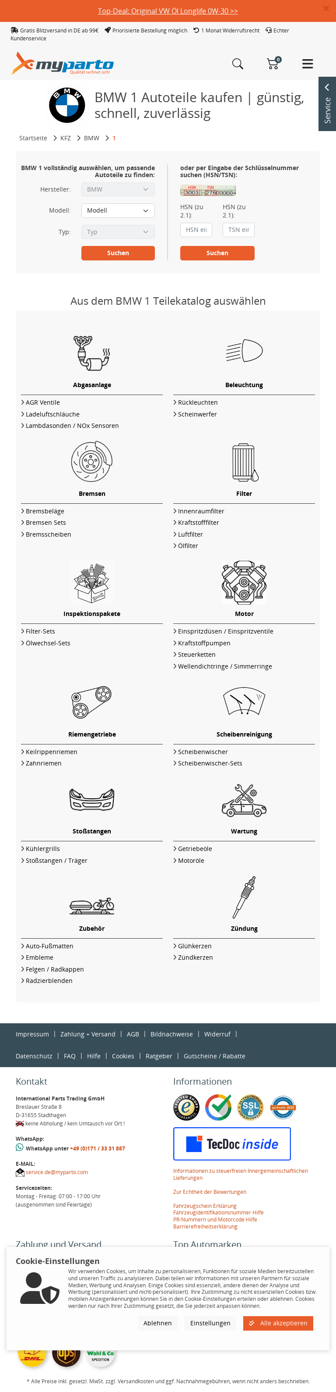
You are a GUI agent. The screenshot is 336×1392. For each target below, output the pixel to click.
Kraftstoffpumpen (204, 643)
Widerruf (217, 1034)
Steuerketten (197, 654)
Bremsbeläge (45, 511)
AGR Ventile (43, 402)
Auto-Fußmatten (50, 946)
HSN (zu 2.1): (191, 211)
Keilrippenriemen (51, 752)
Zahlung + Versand (88, 1034)
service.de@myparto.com (57, 1172)
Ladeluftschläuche (53, 414)
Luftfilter (190, 534)
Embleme (39, 957)
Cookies (123, 1056)
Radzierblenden (49, 980)
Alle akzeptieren (278, 1323)
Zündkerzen (195, 957)
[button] (329, 9)
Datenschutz (34, 1056)
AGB (133, 1034)
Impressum (32, 1034)
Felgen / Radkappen (55, 969)
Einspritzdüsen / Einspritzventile (225, 631)
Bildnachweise (171, 1034)
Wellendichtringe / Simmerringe (225, 666)
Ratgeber (159, 1056)
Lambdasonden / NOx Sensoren (72, 425)
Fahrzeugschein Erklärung (205, 1206)
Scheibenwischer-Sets (210, 763)
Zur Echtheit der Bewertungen (209, 1192)
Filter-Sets (40, 631)
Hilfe (94, 1056)
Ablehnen (158, 1323)
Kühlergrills (43, 848)
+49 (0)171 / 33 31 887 (97, 1148)
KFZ (65, 138)
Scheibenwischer (203, 752)
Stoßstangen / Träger (57, 860)
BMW (91, 138)
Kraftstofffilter (198, 522)
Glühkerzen (195, 946)
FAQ (70, 1056)
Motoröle (191, 860)
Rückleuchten (198, 402)
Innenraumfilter (201, 511)
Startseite (33, 138)
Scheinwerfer (197, 414)
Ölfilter (188, 545)
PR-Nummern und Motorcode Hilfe (215, 1219)
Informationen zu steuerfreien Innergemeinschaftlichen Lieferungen (240, 1174)
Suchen (118, 253)
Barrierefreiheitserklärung (205, 1226)
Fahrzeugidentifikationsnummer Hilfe (218, 1212)
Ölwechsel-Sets (48, 643)
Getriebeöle (195, 848)
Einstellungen (210, 1323)
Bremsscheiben (48, 534)
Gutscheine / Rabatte (214, 1056)
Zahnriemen (44, 763)
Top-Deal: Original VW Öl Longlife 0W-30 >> (168, 11)
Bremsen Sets (46, 522)
